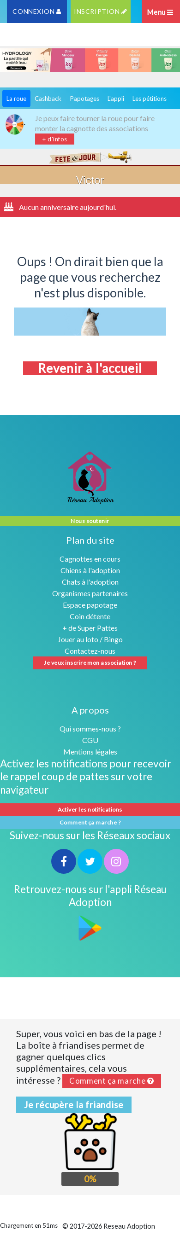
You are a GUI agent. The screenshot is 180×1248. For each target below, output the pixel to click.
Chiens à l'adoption (90, 570)
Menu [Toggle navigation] (160, 12)
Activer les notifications (90, 809)
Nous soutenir (90, 520)
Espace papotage (90, 604)
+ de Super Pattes (90, 627)
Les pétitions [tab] (149, 98)
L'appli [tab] (116, 98)
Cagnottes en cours (90, 558)
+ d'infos (54, 139)
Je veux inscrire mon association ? (90, 662)
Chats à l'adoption (90, 581)
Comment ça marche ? (90, 822)
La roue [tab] (16, 98)
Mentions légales (90, 751)
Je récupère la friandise (74, 1104)
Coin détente (90, 616)
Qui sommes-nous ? (90, 728)
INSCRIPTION (100, 11)
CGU (90, 740)
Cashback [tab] (48, 98)
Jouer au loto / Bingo (90, 639)
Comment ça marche (111, 1080)
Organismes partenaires (90, 593)
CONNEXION (36, 11)
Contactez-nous (90, 650)
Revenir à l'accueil (90, 368)
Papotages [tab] (84, 98)
